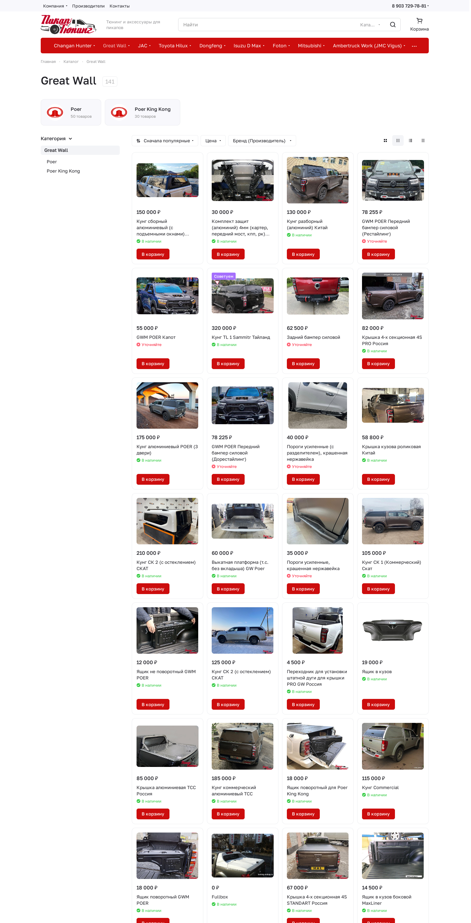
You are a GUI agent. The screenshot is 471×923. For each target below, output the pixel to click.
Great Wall (56, 150)
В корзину (153, 254)
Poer (52, 161)
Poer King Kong (63, 170)
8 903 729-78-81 (409, 5)
